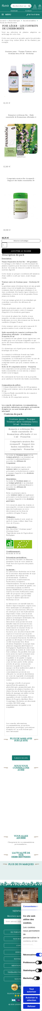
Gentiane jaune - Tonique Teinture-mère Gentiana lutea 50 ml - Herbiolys (21, 52)
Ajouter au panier (21, 251)
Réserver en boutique (21, 241)
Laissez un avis (21, 758)
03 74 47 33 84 (33, 15)
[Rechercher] (21, 6)
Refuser (32, 1006)
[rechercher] (29, 6)
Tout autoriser (31, 990)
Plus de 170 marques (21, 864)
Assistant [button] (14, 11)
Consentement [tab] (30, 906)
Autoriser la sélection (32, 998)
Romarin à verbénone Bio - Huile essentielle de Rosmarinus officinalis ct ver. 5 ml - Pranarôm (21, 117)
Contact (28, 11)
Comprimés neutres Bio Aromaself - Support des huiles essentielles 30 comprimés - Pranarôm (21, 180)
